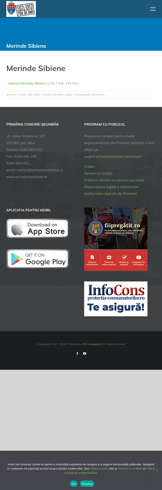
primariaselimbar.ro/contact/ (118, 156)
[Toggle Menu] (153, 9)
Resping (87, 483)
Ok (74, 483)
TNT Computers (91, 344)
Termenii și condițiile (130, 468)
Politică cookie (99, 468)
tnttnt (13, 94)
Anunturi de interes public (57, 94)
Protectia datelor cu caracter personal (114, 180)
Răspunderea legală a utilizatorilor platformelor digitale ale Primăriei (111, 190)
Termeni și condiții (98, 173)
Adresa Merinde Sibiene (27, 83)
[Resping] (157, 470)
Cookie (89, 166)
